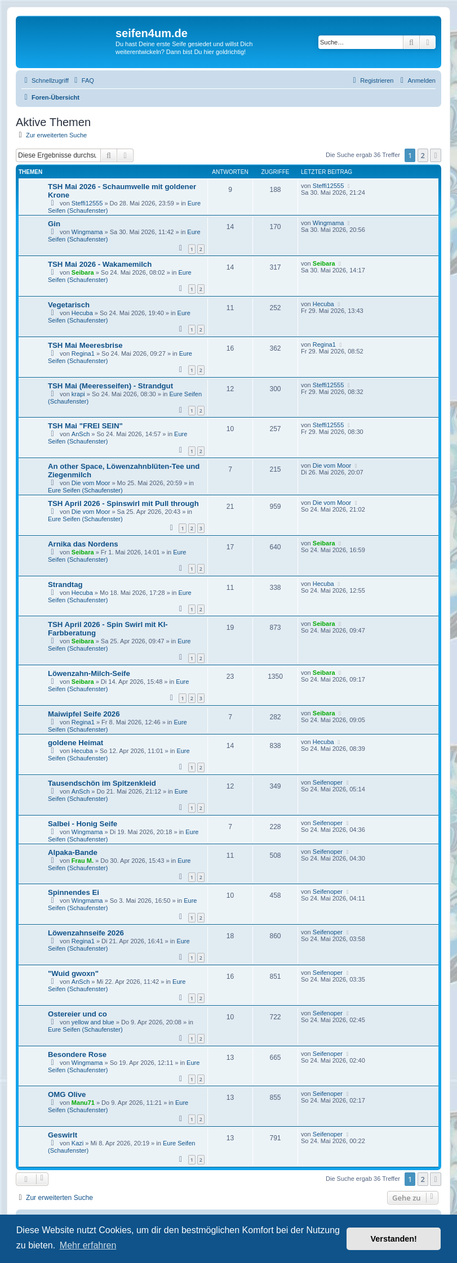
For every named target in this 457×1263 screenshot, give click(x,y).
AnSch (81, 434)
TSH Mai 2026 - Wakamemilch (100, 264)
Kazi (77, 1143)
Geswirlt (62, 1135)
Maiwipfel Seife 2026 (84, 714)
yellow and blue (93, 1022)
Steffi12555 (87, 203)
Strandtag (65, 584)
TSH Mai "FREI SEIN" (85, 426)
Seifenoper (328, 782)
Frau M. (83, 860)
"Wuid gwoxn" (73, 973)
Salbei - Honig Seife (82, 823)
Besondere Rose (77, 1054)
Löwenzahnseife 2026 (86, 933)
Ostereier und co (77, 1014)
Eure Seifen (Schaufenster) (85, 490)
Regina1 (83, 353)
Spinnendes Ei (73, 892)
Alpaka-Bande (72, 852)
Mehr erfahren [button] (88, 1245)
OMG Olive (67, 1094)
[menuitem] (83, 80)
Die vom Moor (91, 483)
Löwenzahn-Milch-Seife (89, 673)
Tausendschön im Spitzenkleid (102, 783)
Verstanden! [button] (394, 1238)
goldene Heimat (75, 742)
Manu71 (83, 1102)
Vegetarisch (69, 305)
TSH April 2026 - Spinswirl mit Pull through (123, 503)
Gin (54, 224)
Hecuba (82, 313)
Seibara (83, 272)
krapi (78, 394)
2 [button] (423, 155)
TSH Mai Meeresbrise (85, 345)
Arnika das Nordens (83, 544)
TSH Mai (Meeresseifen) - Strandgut (110, 386)
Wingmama (87, 232)
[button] (435, 155)
